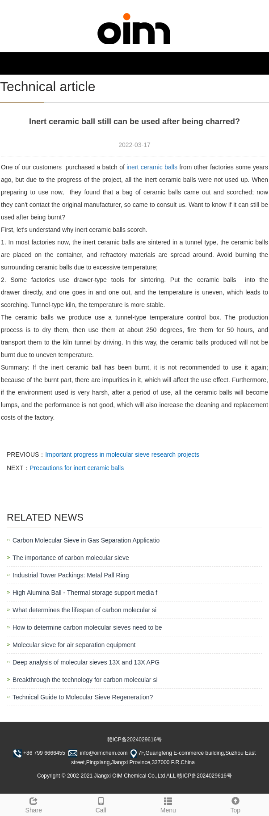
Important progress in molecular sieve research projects (122, 454)
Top (235, 804)
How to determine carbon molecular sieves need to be (87, 627)
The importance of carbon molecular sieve (71, 557)
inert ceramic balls (151, 167)
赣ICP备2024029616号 (134, 739)
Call (101, 804)
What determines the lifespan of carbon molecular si (84, 610)
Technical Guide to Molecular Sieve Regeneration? (83, 697)
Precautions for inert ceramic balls (76, 467)
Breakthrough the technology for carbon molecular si (85, 679)
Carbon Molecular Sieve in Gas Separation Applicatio (86, 540)
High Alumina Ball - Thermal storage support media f (85, 592)
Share (33, 804)
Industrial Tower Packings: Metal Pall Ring (71, 575)
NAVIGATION (28, 63)
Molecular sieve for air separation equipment (74, 644)
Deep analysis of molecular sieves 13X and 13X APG (86, 662)
